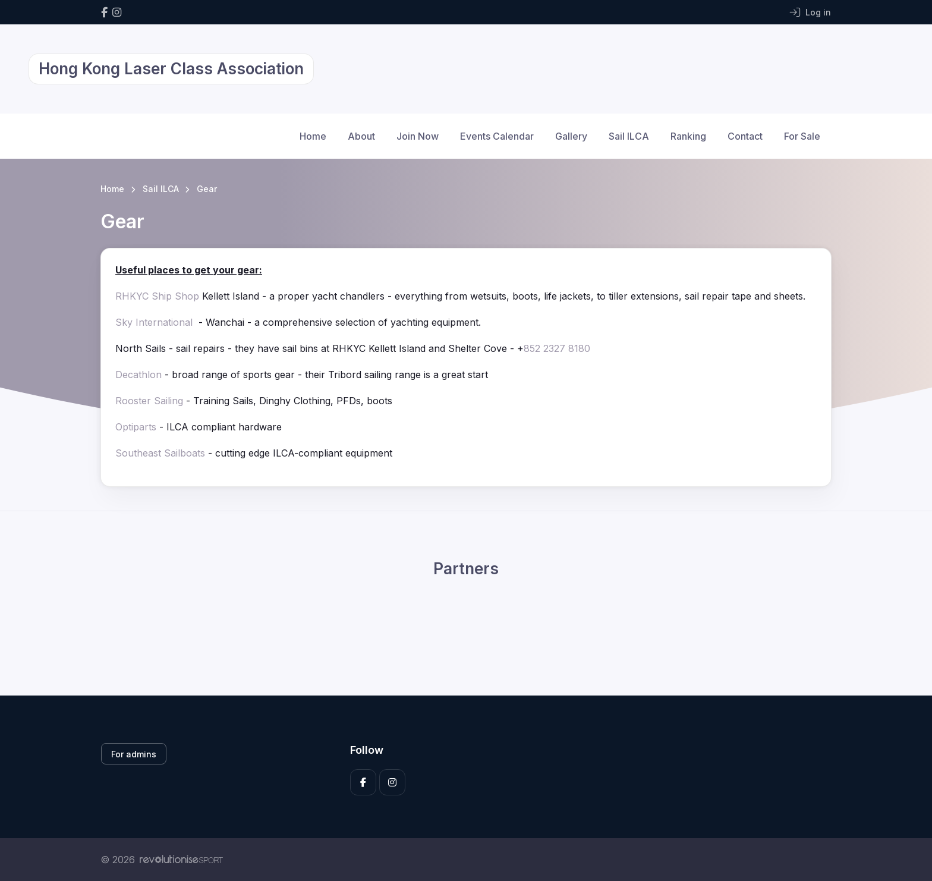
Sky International (155, 322)
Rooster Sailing (149, 401)
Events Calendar (497, 136)
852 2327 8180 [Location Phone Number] (557, 348)
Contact (745, 136)
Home (313, 136)
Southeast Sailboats (160, 453)
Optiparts (135, 427)
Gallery (571, 136)
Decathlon (138, 374)
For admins (133, 754)
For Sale (802, 136)
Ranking (688, 136)
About (361, 136)
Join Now (417, 136)
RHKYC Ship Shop (157, 296)
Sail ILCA (629, 136)
